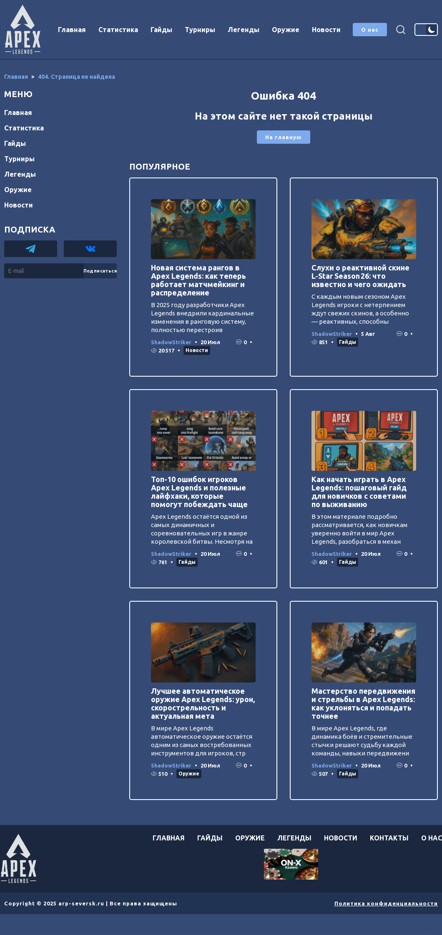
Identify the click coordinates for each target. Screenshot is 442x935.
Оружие (285, 29)
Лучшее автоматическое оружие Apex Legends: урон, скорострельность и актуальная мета (203, 703)
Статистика (118, 29)
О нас (370, 29)
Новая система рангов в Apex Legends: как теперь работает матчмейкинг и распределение (198, 280)
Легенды (243, 29)
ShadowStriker (171, 342)
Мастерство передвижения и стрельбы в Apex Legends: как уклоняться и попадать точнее (363, 703)
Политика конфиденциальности (386, 903)
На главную (283, 137)
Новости (326, 29)
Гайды (161, 29)
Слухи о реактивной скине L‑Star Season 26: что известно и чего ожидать (360, 275)
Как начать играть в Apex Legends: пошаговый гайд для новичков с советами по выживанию (359, 491)
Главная (72, 29)
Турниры (200, 29)
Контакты (389, 838)
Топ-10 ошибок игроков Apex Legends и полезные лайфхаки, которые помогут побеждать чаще (199, 491)
